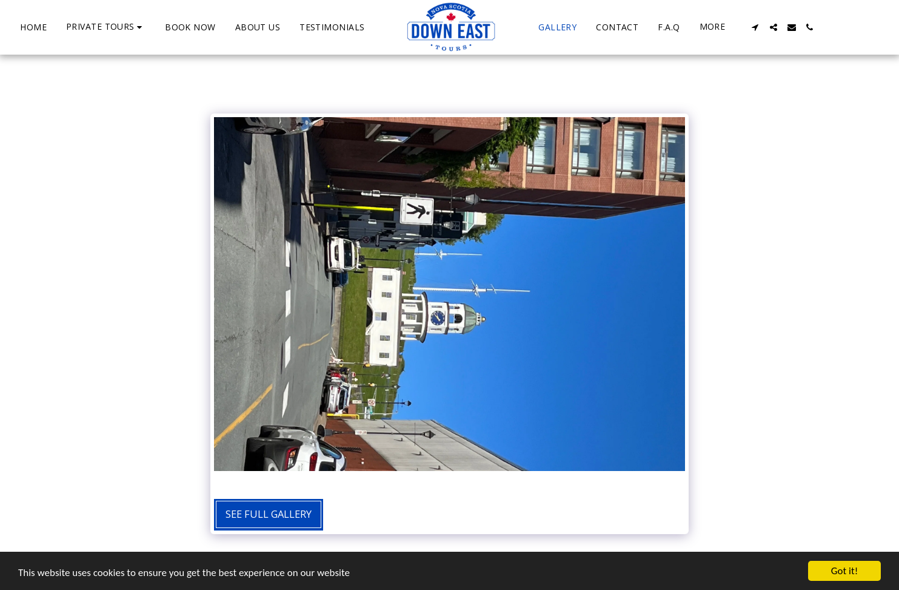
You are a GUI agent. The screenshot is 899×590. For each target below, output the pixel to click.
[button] (106, 27)
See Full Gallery (269, 514)
